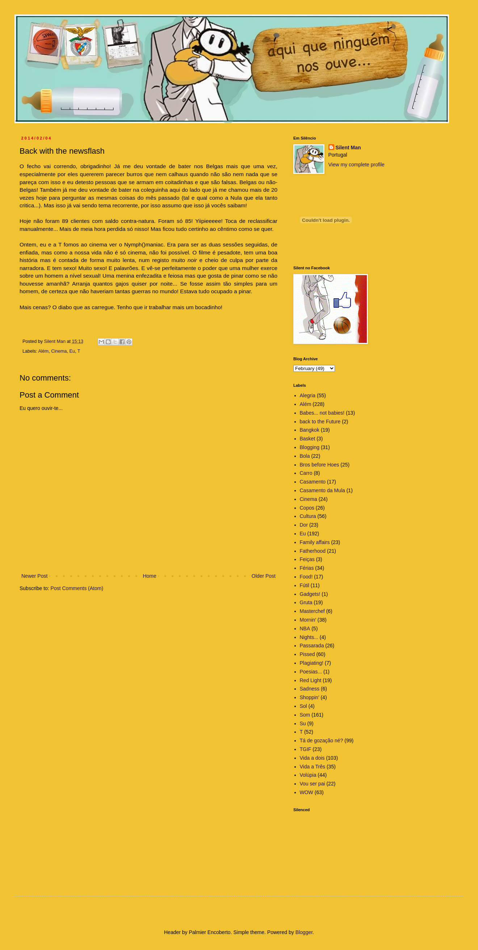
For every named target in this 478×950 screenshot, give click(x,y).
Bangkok (309, 430)
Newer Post (34, 576)
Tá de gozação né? (321, 740)
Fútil (304, 585)
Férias (307, 568)
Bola (305, 456)
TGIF (305, 749)
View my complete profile (356, 164)
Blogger (304, 932)
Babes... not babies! (322, 413)
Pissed (307, 654)
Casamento (313, 482)
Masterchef (312, 611)
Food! (306, 577)
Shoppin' (309, 697)
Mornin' (308, 620)
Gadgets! (310, 594)
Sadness (309, 689)
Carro (306, 473)
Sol (303, 706)
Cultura (308, 516)
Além (43, 351)
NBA (305, 628)
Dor (304, 525)
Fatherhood (313, 551)
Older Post (264, 576)
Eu (72, 351)
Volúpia (308, 775)
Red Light (311, 680)
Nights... (309, 637)
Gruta (306, 602)
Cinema (59, 351)
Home (149, 576)
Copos (307, 508)
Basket (307, 438)
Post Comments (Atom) (77, 588)
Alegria (308, 395)
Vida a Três (313, 766)
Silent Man (348, 147)
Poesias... (311, 672)
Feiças (307, 559)
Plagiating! (311, 663)
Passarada (312, 645)
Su (303, 723)
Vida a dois (312, 758)
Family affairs (315, 542)
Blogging (310, 447)
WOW (306, 792)
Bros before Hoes (319, 465)
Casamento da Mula (322, 490)
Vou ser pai (312, 784)
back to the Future (320, 421)
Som (305, 715)
